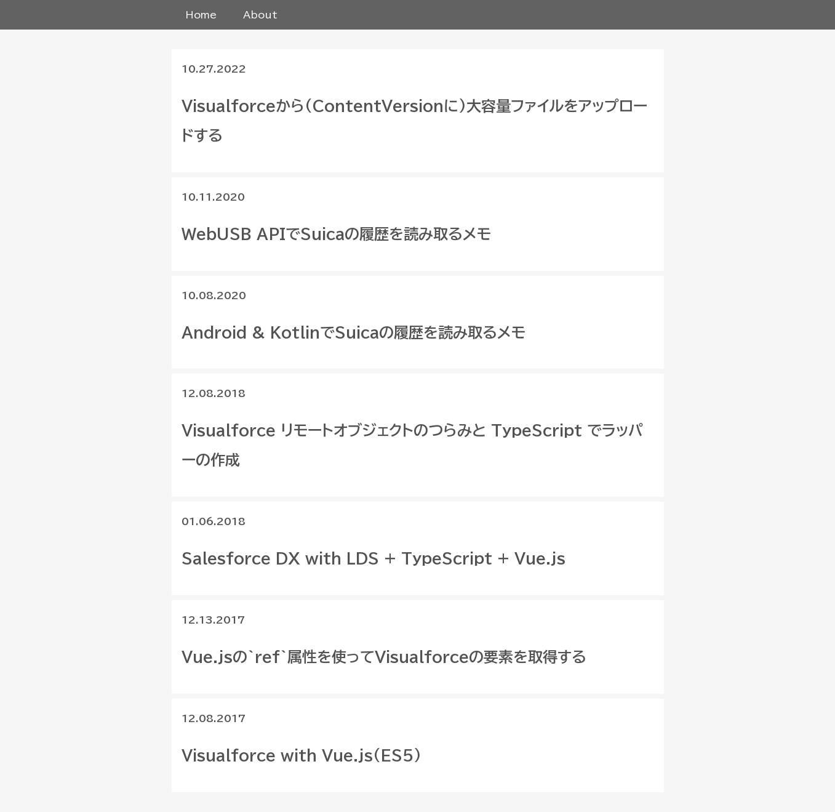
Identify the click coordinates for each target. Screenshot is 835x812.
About (260, 15)
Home (201, 15)
